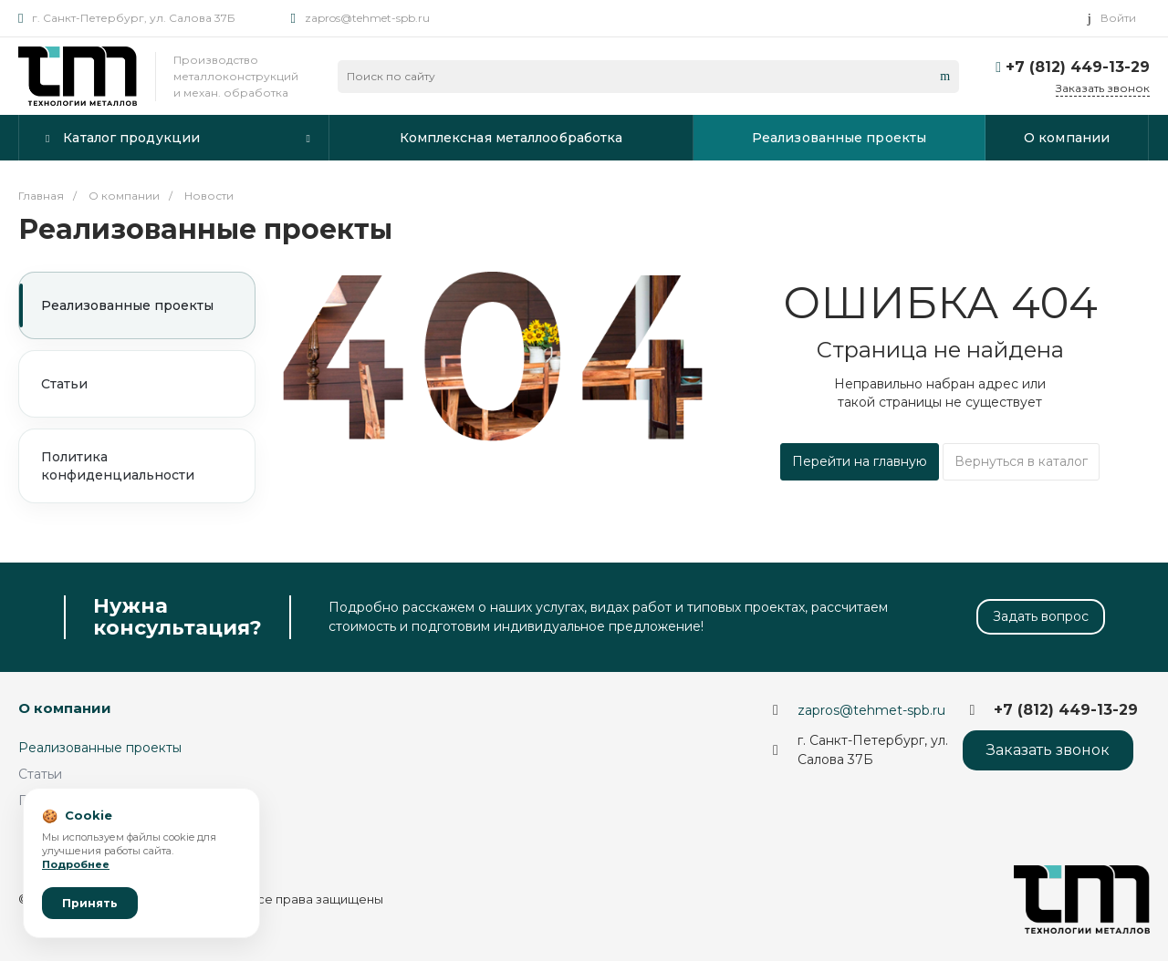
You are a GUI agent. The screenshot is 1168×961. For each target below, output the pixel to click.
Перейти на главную (859, 461)
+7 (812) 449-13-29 (1078, 67)
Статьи (64, 384)
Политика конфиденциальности (117, 466)
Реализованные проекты (127, 305)
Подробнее (76, 864)
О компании (64, 708)
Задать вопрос (1041, 616)
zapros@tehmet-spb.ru (367, 18)
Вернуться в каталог (1021, 461)
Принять (90, 903)
